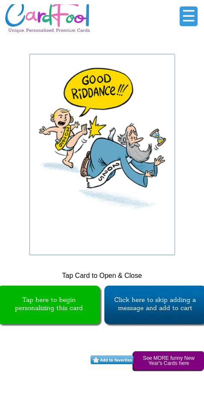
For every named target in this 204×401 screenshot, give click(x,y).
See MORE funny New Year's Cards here (169, 360)
